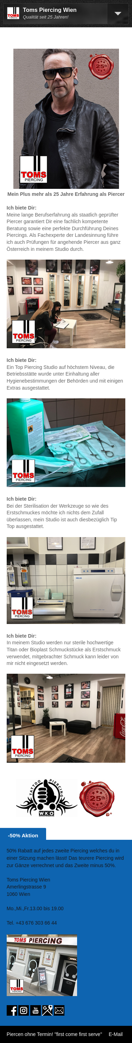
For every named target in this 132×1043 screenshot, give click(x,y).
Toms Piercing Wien (49, 10)
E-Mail (116, 1034)
